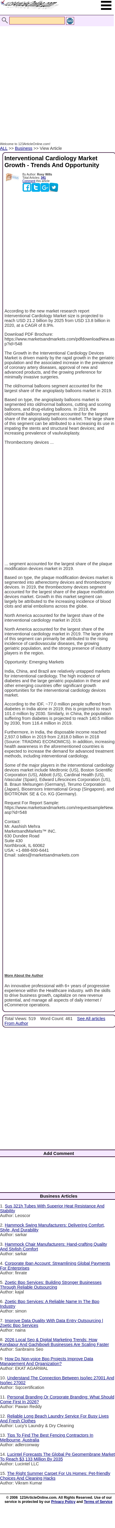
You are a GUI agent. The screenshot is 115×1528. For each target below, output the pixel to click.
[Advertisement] (56, 78)
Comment (28, 181)
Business (23, 148)
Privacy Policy (63, 1502)
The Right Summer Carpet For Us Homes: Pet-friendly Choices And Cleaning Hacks (55, 1476)
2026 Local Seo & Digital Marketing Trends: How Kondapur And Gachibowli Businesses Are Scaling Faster (54, 1342)
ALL (3, 148)
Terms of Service (98, 1502)
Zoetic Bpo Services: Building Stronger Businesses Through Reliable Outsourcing (51, 1285)
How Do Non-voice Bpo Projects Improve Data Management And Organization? (46, 1361)
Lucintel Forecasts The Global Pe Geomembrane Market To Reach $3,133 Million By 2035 (57, 1456)
